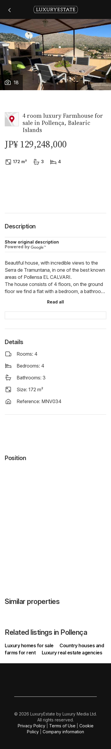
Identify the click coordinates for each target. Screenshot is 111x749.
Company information (63, 731)
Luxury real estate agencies (72, 653)
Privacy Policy (31, 725)
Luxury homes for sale (29, 645)
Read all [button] (55, 301)
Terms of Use (62, 725)
